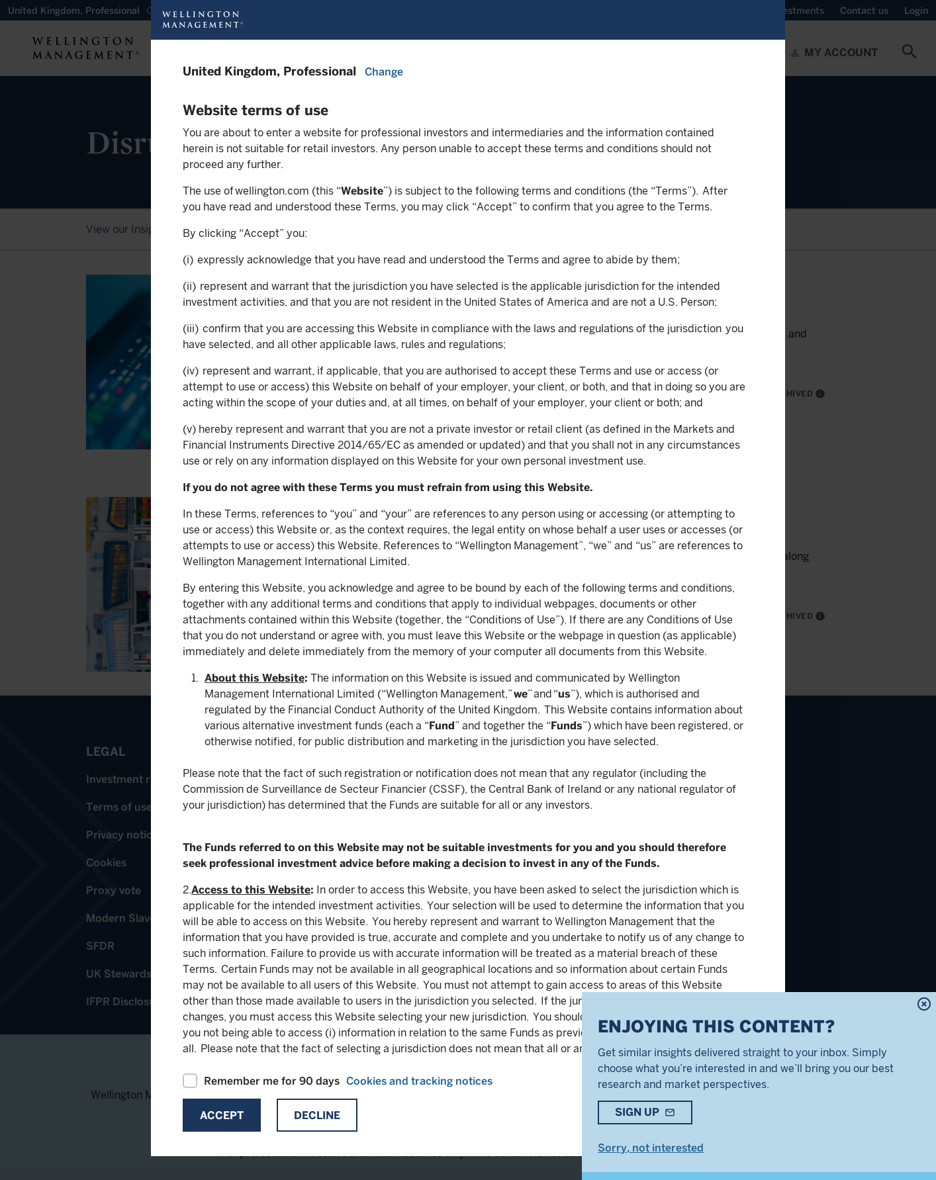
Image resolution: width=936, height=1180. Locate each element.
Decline (317, 1115)
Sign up (637, 1112)
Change (384, 72)
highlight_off (924, 1004)
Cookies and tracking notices (419, 1081)
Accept (222, 1115)
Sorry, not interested (651, 1148)
